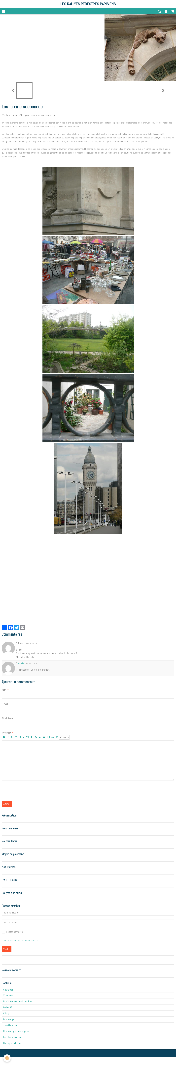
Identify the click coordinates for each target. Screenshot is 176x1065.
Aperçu (64, 737)
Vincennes (8, 995)
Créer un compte (9, 940)
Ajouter (6, 804)
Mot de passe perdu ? (28, 940)
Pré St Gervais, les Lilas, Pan (17, 1001)
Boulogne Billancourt (13, 1043)
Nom (4, 689)
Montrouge (8, 1019)
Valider (6, 949)
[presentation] (27, 790)
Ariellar (21, 663)
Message (6, 732)
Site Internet (8, 718)
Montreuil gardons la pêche (16, 1031)
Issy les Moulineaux (13, 1037)
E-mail (5, 704)
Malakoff (7, 1007)
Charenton (8, 989)
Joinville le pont (10, 1025)
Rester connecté (12, 932)
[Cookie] (7, 1058)
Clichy (6, 1013)
